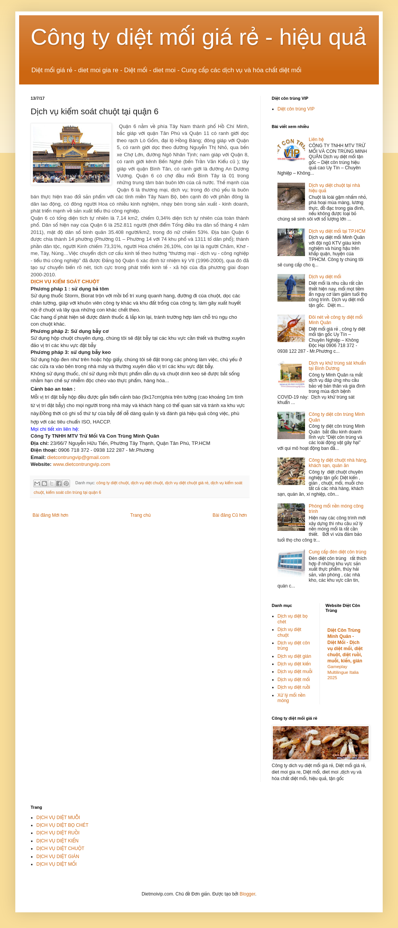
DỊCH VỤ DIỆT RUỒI (58, 833)
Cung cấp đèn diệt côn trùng (337, 552)
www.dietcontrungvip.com (81, 464)
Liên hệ (316, 139)
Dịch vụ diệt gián (294, 656)
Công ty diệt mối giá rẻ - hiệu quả (199, 37)
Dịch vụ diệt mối (325, 276)
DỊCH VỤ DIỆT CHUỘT (60, 848)
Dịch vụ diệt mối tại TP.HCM (337, 231)
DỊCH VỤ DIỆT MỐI (56, 864)
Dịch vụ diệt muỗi (294, 671)
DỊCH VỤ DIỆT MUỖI (58, 817)
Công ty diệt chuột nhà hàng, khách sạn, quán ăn (338, 463)
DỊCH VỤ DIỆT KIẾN (57, 841)
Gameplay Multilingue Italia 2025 (343, 672)
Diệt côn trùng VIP (296, 109)
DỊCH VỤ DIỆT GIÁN (57, 856)
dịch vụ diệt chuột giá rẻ (186, 483)
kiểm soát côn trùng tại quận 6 (73, 492)
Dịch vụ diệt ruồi (293, 687)
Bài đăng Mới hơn (50, 515)
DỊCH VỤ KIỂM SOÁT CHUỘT (65, 281)
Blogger (247, 894)
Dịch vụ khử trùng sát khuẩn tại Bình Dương (337, 365)
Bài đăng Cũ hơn (230, 515)
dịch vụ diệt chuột (147, 483)
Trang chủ (140, 515)
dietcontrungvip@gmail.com (78, 457)
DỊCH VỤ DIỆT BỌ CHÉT (62, 825)
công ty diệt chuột (112, 483)
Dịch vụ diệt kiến (294, 664)
